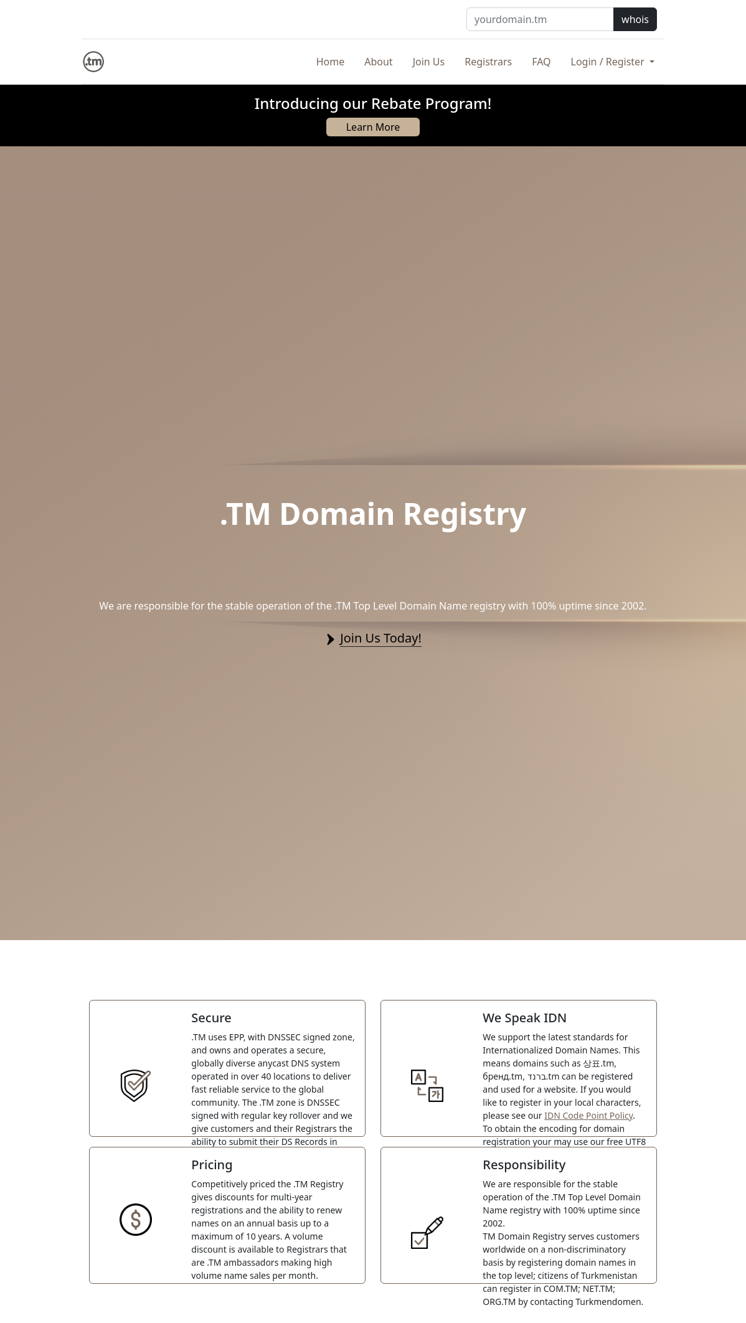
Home (330, 61)
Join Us (429, 61)
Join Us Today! (381, 637)
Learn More (373, 127)
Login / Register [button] (609, 61)
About (378, 61)
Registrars (488, 61)
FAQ (541, 61)
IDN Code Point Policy (588, 1115)
